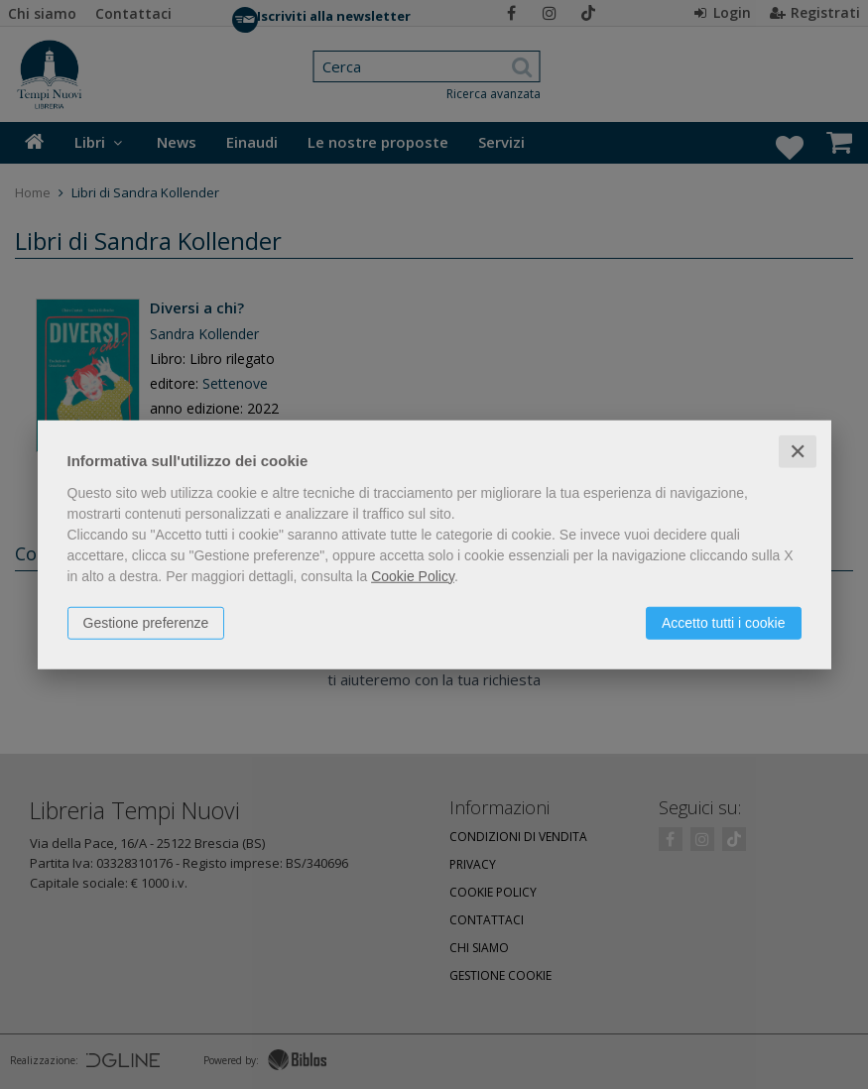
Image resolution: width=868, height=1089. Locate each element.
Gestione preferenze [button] (146, 622)
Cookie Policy (412, 575)
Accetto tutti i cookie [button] (724, 622)
